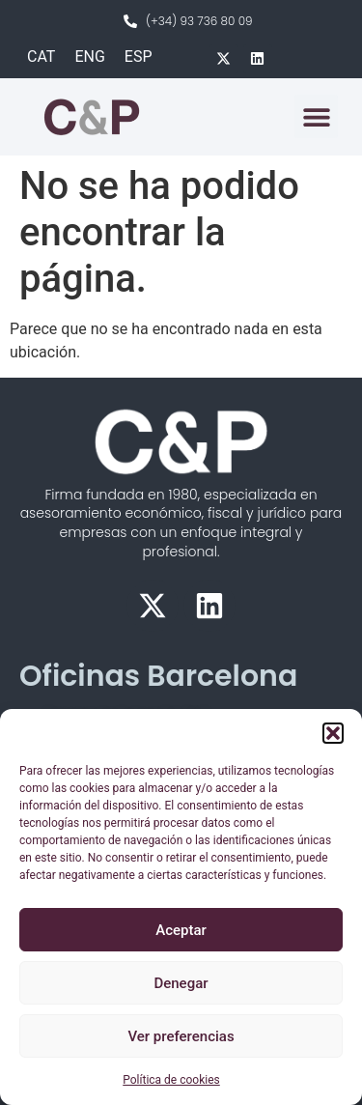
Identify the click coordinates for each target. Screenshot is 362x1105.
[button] (333, 733)
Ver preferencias (180, 1036)
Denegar (180, 983)
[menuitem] (41, 57)
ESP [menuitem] (139, 56)
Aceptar (181, 930)
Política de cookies (171, 1080)
